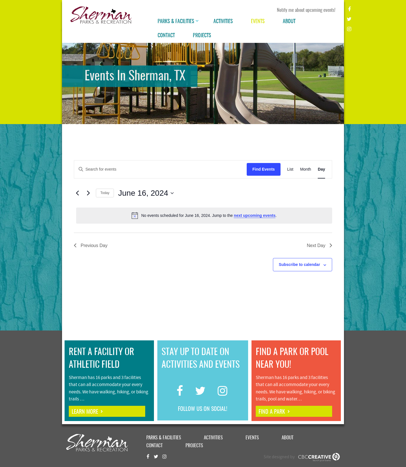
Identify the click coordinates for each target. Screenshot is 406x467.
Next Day (319, 245)
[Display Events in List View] (290, 169)
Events (258, 21)
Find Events (263, 169)
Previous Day (90, 245)
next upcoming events (254, 215)
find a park (272, 412)
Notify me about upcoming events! (306, 10)
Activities (223, 21)
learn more (85, 412)
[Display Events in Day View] (321, 169)
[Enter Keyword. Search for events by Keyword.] (160, 169)
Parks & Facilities (176, 21)
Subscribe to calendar (299, 264)
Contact (166, 35)
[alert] (204, 215)
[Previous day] (77, 193)
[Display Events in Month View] (305, 169)
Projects (202, 35)
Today (104, 193)
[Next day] (88, 193)
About (289, 21)
